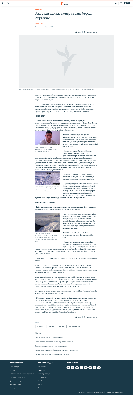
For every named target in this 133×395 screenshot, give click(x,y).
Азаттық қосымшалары (17, 377)
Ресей (40, 381)
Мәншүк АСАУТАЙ (41, 23)
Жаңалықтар (42, 367)
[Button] (78, 32)
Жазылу (12, 388)
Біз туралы (13, 370)
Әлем (39, 388)
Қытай (40, 384)
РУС (121, 3)
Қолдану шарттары (16, 381)
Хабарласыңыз (14, 367)
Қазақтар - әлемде (44, 374)
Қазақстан (41, 370)
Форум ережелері (15, 384)
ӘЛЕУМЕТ (38, 9)
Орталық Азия (42, 377)
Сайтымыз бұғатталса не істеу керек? (22, 374)
